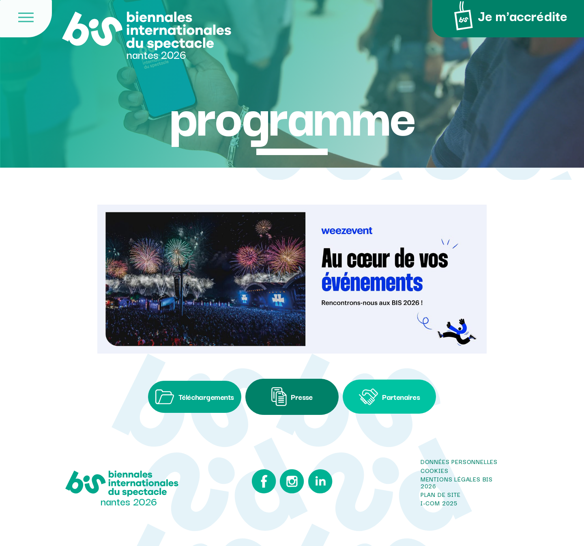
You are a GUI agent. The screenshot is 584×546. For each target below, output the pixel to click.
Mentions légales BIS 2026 (457, 482)
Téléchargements (194, 396)
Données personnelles (459, 461)
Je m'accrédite (508, 15)
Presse (292, 396)
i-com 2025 (439, 503)
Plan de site (441, 494)
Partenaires (389, 396)
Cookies (435, 470)
